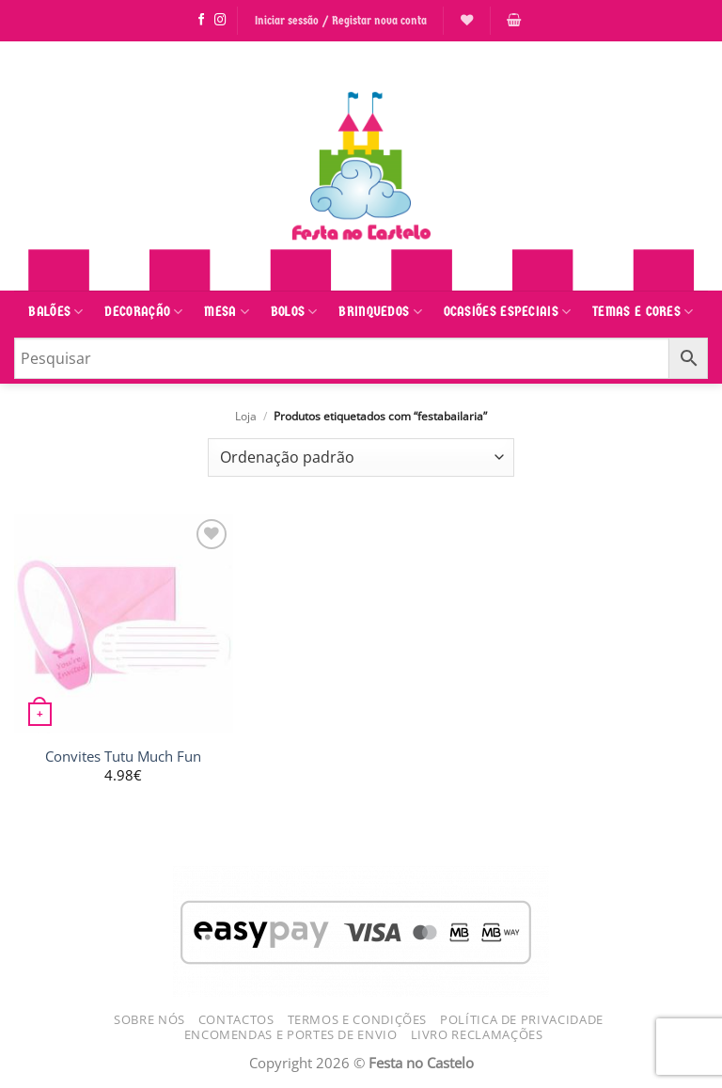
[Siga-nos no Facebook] (202, 20)
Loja (246, 415)
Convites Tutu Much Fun (123, 756)
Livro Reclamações (477, 1034)
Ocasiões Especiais (508, 312)
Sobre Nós (149, 1019)
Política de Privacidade (522, 1019)
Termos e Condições (358, 1019)
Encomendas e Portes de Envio (291, 1034)
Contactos (236, 1019)
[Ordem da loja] (361, 457)
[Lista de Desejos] (466, 20)
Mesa (226, 312)
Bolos (294, 312)
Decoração (143, 312)
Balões (55, 312)
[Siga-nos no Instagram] (220, 20)
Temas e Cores (642, 312)
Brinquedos (380, 312)
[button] (513, 20)
